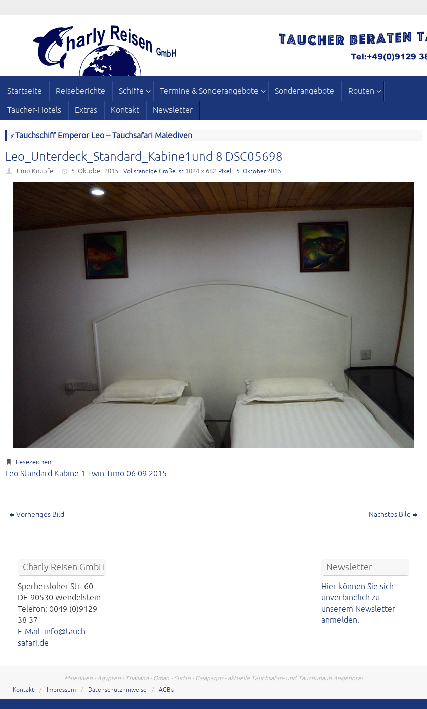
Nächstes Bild (393, 514)
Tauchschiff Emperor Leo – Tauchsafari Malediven (101, 136)
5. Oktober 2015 (94, 171)
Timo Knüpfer (36, 171)
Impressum (61, 690)
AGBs (166, 690)
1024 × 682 (201, 171)
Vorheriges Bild (36, 514)
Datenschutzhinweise (117, 690)
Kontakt (23, 690)
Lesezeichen (33, 462)
